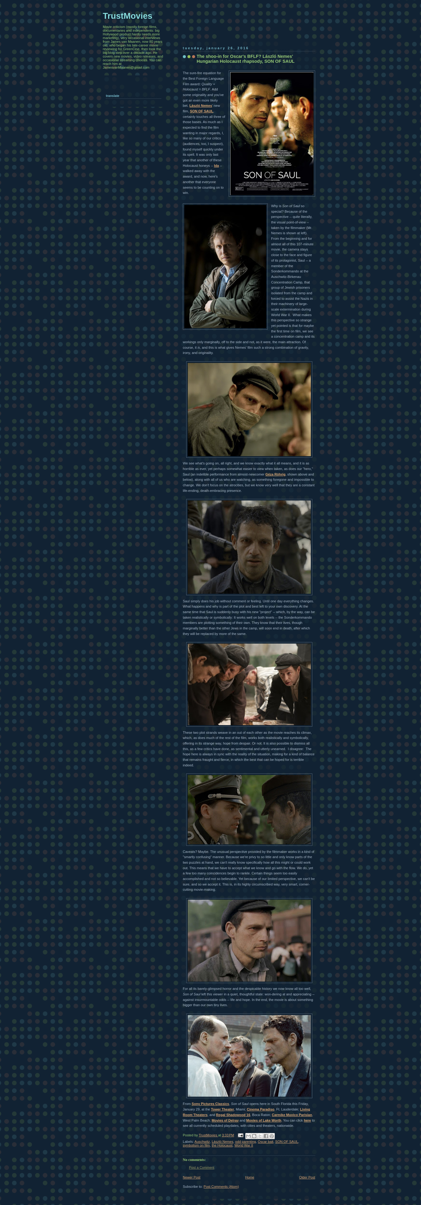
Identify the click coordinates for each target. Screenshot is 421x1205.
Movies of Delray (225, 1120)
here (307, 1120)
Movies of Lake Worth (263, 1120)
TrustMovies (208, 1135)
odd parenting (245, 1141)
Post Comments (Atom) (221, 1186)
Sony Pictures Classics (210, 1104)
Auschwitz (202, 1141)
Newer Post (191, 1177)
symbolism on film (196, 1145)
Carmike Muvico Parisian (292, 1115)
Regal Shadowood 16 (233, 1115)
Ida (216, 165)
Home (249, 1177)
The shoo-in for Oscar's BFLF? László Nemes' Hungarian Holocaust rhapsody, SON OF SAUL (246, 59)
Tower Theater (222, 1109)
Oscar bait (265, 1141)
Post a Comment (201, 1167)
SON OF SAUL (201, 111)
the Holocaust (222, 1145)
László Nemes (201, 105)
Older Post (307, 1177)
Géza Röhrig (275, 474)
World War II (244, 1145)
